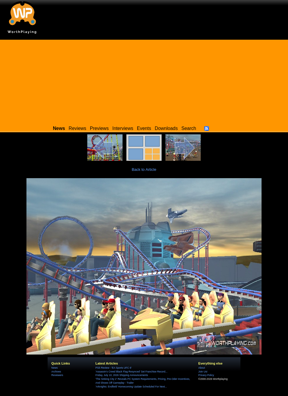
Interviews (122, 128)
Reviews (77, 128)
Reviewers (57, 375)
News (54, 367)
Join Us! (202, 371)
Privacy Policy (206, 375)
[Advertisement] (144, 81)
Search (188, 128)
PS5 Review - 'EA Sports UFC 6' (114, 367)
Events (144, 128)
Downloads (166, 128)
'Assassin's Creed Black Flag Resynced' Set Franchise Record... (132, 371)
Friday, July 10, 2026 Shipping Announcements (122, 375)
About (201, 367)
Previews (99, 128)
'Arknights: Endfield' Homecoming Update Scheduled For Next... (131, 386)
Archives (56, 371)
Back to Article (144, 169)
